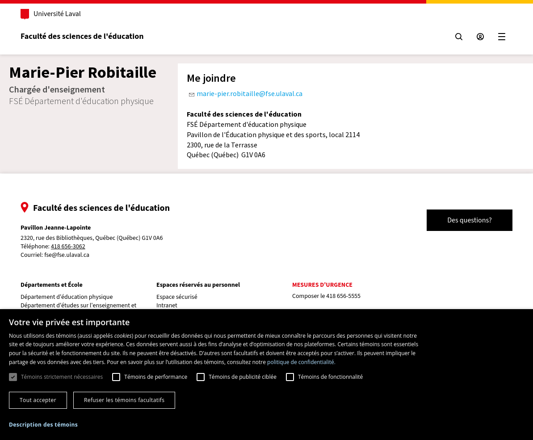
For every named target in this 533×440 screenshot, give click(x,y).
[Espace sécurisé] (480, 36)
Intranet (166, 306)
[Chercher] (459, 36)
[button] (43, 424)
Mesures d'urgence (322, 285)
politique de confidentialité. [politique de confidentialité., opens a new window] (301, 362)
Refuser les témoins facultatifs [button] (124, 400)
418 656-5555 (343, 296)
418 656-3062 (68, 247)
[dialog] (266, 374)
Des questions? (469, 220)
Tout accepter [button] (38, 400)
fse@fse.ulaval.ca (66, 255)
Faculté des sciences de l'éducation (82, 36)
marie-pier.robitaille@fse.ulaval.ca (249, 93)
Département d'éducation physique (67, 297)
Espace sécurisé (176, 297)
